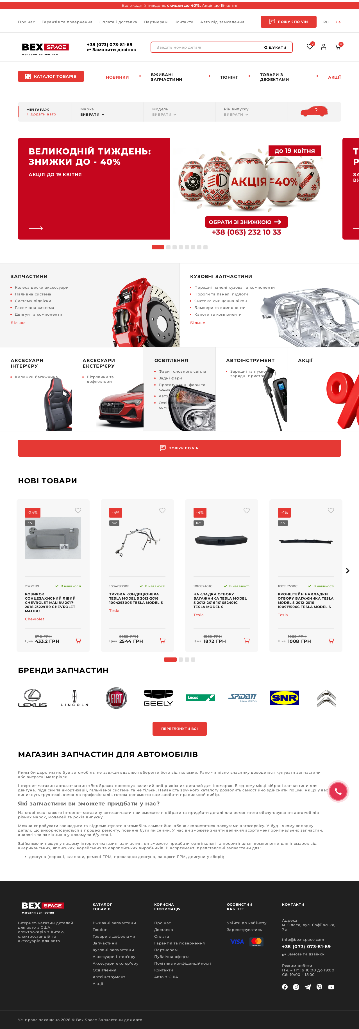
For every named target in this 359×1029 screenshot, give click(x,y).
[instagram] (296, 987)
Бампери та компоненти (220, 307)
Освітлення (105, 970)
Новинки (117, 77)
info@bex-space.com (303, 939)
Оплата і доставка (118, 22)
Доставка (163, 929)
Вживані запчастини (167, 77)
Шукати (275, 47)
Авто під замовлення (222, 22)
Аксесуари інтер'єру (114, 956)
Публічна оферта (172, 956)
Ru (326, 22)
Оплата (161, 936)
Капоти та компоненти (218, 314)
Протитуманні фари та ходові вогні (182, 387)
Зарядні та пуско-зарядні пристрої (248, 373)
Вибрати (90, 114)
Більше (18, 322)
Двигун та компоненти (38, 314)
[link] (170, 189)
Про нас (26, 22)
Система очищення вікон (220, 301)
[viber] (319, 987)
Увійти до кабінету (247, 923)
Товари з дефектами (274, 77)
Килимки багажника (36, 377)
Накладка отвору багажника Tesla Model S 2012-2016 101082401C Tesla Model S (220, 600)
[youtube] (331, 987)
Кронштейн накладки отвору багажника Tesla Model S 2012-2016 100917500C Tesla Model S (306, 600)
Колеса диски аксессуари (42, 287)
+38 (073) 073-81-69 (110, 44)
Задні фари (171, 378)
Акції (334, 77)
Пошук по (288, 22)
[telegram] (308, 987)
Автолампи (170, 396)
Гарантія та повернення (67, 22)
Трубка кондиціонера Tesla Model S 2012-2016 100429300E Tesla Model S (136, 598)
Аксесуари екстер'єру (115, 963)
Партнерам (156, 22)
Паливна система (33, 294)
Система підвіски (33, 301)
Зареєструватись (244, 929)
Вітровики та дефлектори (100, 379)
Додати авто (41, 114)
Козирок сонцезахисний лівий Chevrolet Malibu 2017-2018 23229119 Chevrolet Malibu (50, 602)
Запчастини (105, 943)
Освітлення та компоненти (173, 404)
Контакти (184, 22)
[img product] (53, 538)
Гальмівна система (34, 307)
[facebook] (285, 987)
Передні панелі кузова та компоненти (234, 287)
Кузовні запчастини (113, 950)
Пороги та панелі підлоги (221, 294)
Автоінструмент (109, 977)
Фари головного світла (182, 371)
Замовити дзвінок (112, 49)
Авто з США (166, 977)
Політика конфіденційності (182, 963)
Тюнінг (229, 77)
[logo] (45, 47)
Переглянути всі (179, 729)
